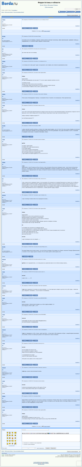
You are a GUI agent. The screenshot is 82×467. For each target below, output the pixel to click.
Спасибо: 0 (77, 25)
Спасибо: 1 (77, 43)
